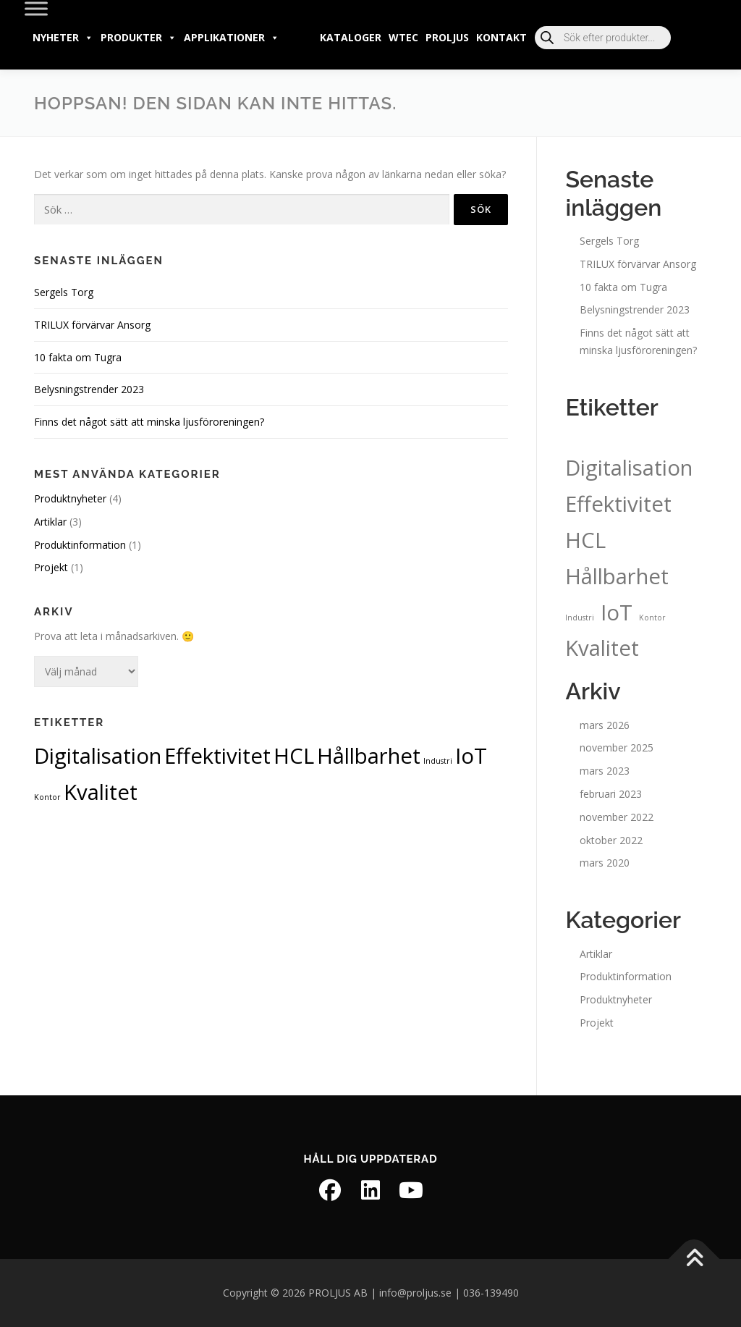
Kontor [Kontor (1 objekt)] (47, 797)
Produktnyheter (70, 498)
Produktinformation (80, 545)
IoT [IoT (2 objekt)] (471, 755)
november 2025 (616, 747)
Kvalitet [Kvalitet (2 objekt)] (100, 792)
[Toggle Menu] (36, 8)
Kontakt (501, 37)
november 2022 (616, 817)
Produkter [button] (139, 38)
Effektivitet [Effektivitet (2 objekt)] (217, 755)
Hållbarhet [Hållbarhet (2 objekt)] (368, 755)
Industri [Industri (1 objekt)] (437, 761)
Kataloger (350, 37)
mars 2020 (605, 862)
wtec (403, 37)
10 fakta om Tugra (78, 357)
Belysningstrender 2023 (89, 389)
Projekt (51, 567)
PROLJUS (447, 37)
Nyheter (63, 38)
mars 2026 (605, 725)
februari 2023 (611, 794)
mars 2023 (605, 771)
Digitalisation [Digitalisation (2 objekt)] (97, 755)
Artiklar (50, 521)
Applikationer (231, 38)
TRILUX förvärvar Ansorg (92, 325)
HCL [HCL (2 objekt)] (294, 755)
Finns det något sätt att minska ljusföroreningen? (149, 422)
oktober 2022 (611, 840)
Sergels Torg (63, 292)
